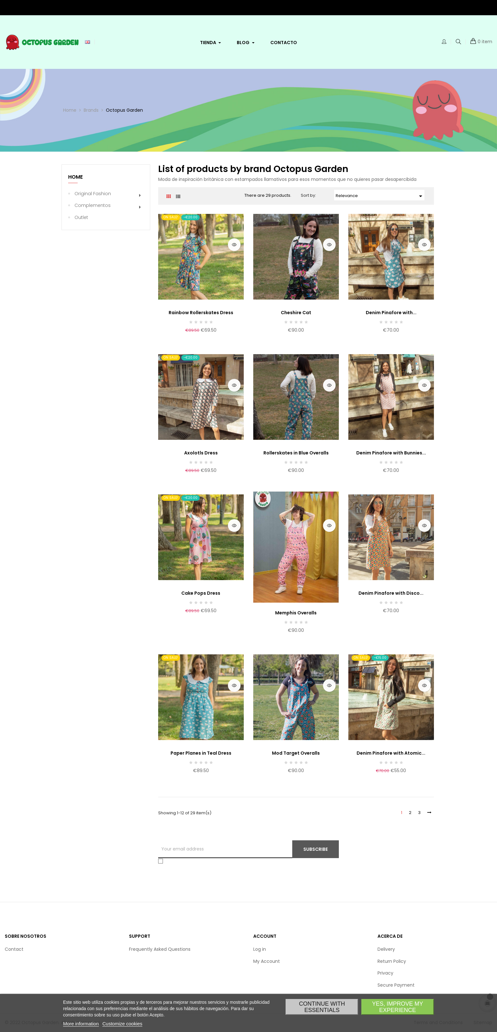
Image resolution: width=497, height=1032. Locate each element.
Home (75, 177)
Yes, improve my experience (397, 1007)
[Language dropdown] (87, 42)
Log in (259, 949)
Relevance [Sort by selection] (380, 196)
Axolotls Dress (201, 453)
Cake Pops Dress (200, 593)
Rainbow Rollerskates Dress (201, 312)
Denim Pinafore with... (391, 312)
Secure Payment (396, 985)
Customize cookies (122, 1023)
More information (81, 1023)
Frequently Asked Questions (159, 949)
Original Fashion (92, 193)
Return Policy (392, 961)
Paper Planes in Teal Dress (201, 753)
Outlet (81, 217)
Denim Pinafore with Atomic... (391, 753)
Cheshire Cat (296, 312)
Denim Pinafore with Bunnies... (391, 453)
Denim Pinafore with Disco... (390, 593)
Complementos (92, 205)
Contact (14, 949)
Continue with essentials (322, 1007)
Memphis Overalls (296, 613)
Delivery (386, 949)
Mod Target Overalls (296, 753)
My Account (266, 961)
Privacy (385, 973)
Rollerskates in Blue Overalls (296, 453)
